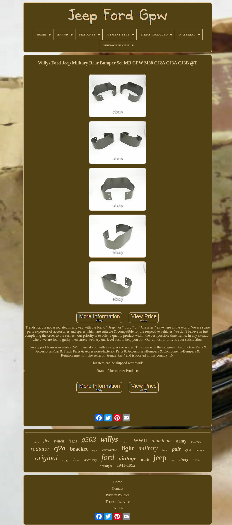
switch (59, 441)
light (127, 448)
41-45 (65, 460)
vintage (128, 458)
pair (176, 449)
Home (117, 482)
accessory (90, 460)
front (164, 450)
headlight (106, 466)
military (148, 448)
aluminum (162, 440)
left (172, 460)
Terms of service (118, 502)
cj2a (59, 448)
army (181, 440)
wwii (140, 439)
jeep (159, 457)
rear (126, 441)
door (76, 459)
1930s (196, 460)
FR (121, 508)
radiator (40, 449)
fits (46, 440)
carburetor (109, 450)
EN (114, 508)
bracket (79, 449)
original (46, 458)
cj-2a (36, 442)
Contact (117, 488)
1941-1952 (126, 465)
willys (109, 439)
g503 (89, 439)
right (94, 450)
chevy (183, 459)
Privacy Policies (117, 495)
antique (200, 450)
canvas (196, 441)
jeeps (73, 441)
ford (108, 457)
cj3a (188, 450)
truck (145, 460)
